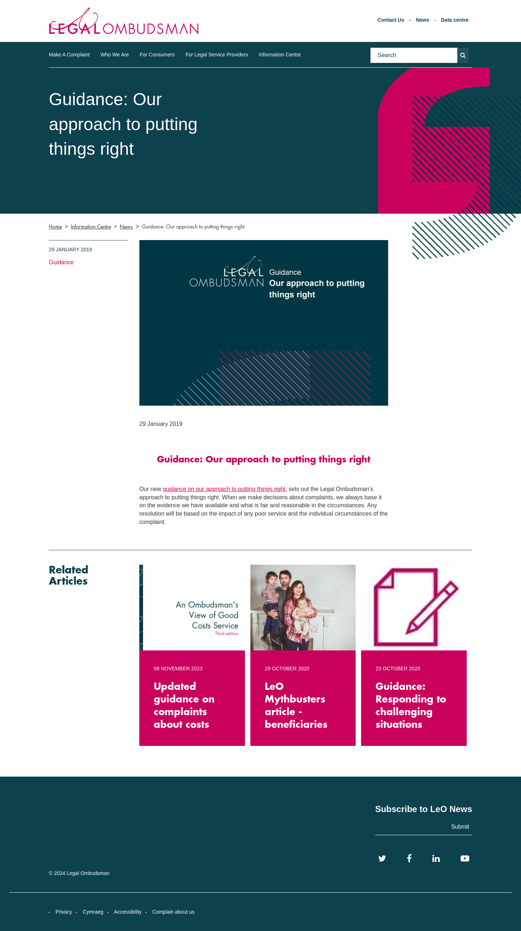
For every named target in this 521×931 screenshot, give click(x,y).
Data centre (455, 20)
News (422, 20)
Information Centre (280, 54)
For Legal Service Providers (217, 54)
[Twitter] (382, 859)
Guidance (61, 262)
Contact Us (390, 20)
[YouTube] (465, 859)
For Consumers (157, 54)
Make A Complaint (69, 54)
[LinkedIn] (436, 859)
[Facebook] (409, 859)
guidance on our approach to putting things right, (225, 489)
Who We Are (115, 54)
